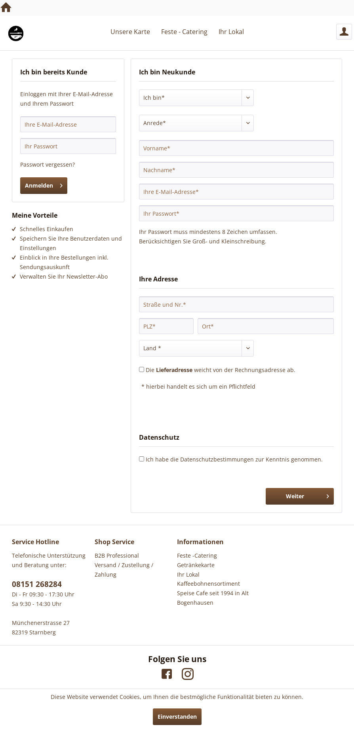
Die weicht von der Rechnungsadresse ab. (220, 370)
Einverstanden (177, 716)
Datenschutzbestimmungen (217, 459)
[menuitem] (344, 32)
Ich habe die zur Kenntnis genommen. (234, 459)
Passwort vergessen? (47, 164)
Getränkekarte (196, 565)
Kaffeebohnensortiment (208, 583)
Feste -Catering (197, 555)
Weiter (307, 495)
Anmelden (44, 184)
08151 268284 (37, 584)
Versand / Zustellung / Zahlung (124, 569)
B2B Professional (117, 555)
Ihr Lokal (188, 574)
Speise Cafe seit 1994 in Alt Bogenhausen (213, 597)
